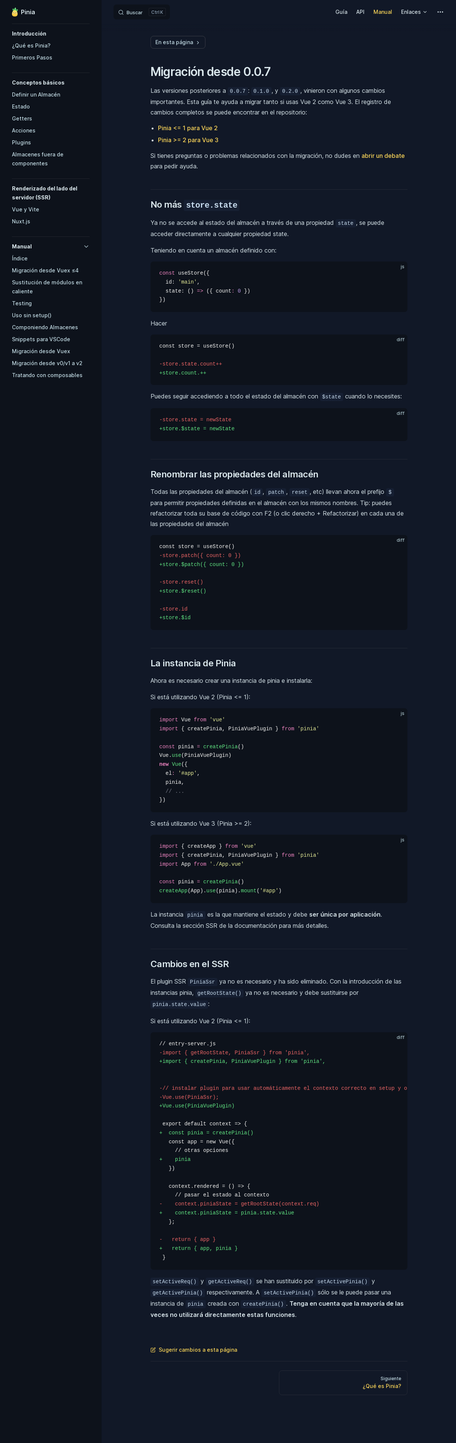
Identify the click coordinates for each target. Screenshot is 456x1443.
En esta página (178, 42)
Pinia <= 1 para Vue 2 (188, 128)
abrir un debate (383, 155)
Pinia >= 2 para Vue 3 (188, 140)
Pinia (23, 11)
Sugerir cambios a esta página (194, 1349)
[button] (51, 34)
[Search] (142, 11)
